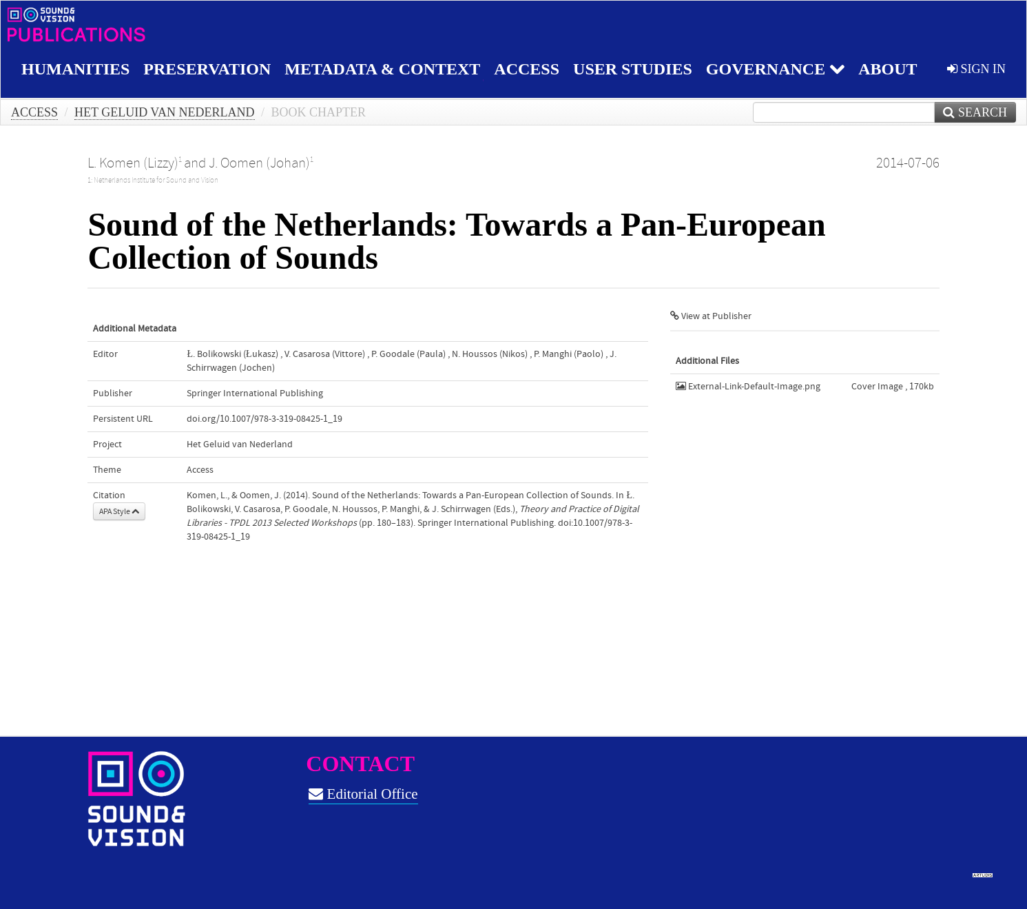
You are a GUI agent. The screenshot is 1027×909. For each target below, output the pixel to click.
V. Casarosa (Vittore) (324, 354)
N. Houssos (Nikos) (490, 354)
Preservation (207, 69)
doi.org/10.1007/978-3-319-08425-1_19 (264, 419)
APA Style (119, 511)
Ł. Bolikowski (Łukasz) (232, 354)
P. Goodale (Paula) (408, 354)
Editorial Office (363, 794)
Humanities (75, 69)
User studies (632, 69)
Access (526, 69)
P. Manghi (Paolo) (568, 354)
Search (975, 112)
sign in (976, 69)
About (887, 69)
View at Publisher (710, 316)
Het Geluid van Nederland (164, 112)
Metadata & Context (382, 69)
